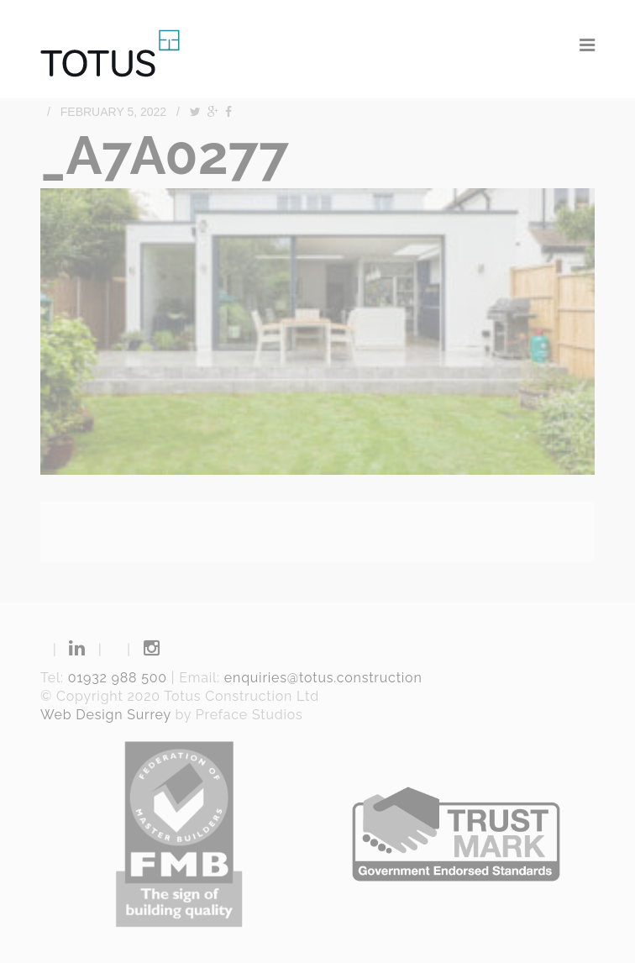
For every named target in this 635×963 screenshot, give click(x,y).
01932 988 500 (117, 678)
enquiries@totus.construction (323, 678)
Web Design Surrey (105, 715)
